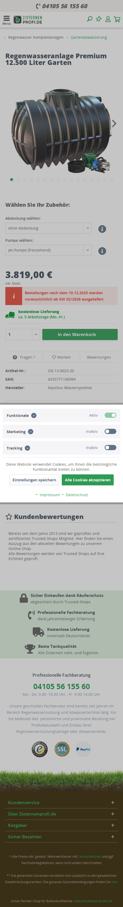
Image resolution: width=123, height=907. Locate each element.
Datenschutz (74, 494)
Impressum (47, 494)
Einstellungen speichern (34, 479)
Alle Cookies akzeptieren (87, 479)
